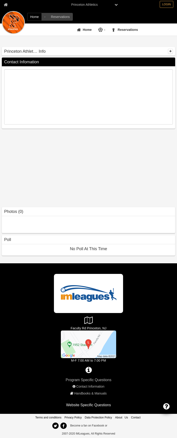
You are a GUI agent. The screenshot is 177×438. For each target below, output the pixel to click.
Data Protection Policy (98, 417)
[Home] (34, 16)
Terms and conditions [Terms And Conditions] (48, 417)
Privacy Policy (73, 417)
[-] (44, 16)
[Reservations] (60, 16)
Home (87, 30)
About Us (121, 417)
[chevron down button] (116, 4)
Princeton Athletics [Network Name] (84, 4)
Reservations (128, 30)
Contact (136, 417)
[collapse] (170, 51)
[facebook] (63, 425)
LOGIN (166, 4)
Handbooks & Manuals (90, 393)
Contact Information (90, 386)
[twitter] (55, 425)
